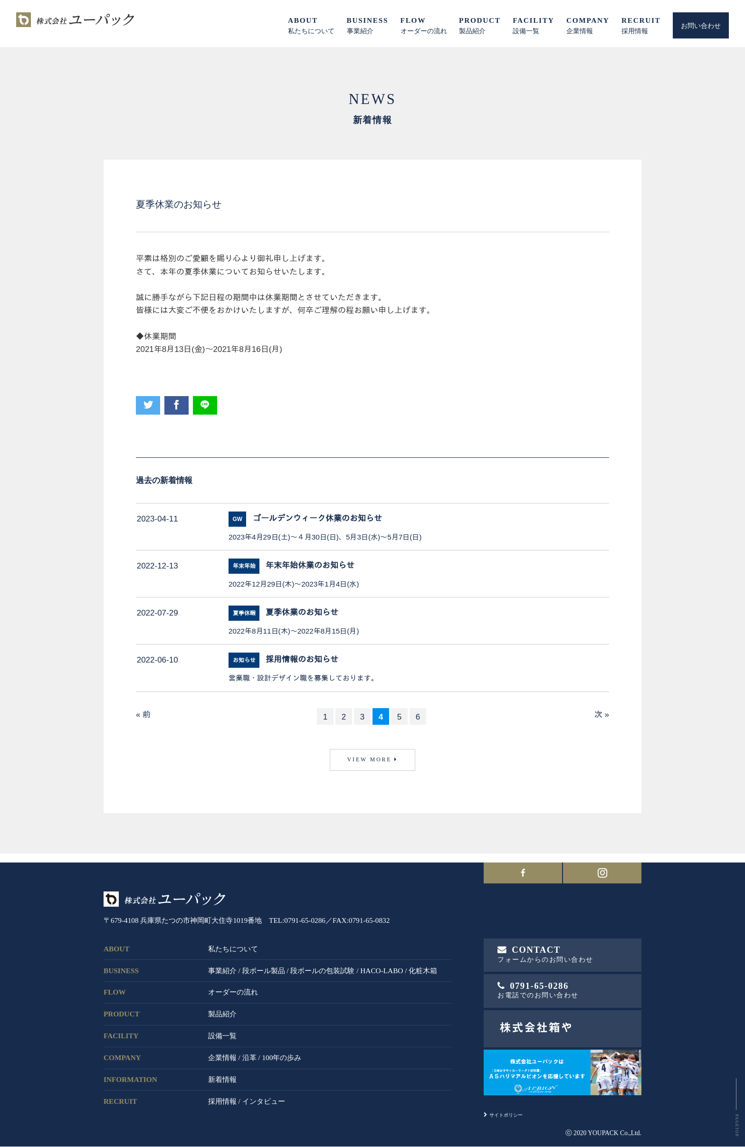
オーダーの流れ (233, 989)
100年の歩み (281, 1054)
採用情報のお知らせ (302, 659)
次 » (601, 714)
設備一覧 (222, 1032)
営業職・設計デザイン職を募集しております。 (303, 678)
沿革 (249, 1054)
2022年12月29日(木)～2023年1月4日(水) (294, 584)
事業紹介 (222, 967)
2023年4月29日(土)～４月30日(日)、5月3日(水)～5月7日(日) (325, 537)
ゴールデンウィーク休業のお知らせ (317, 518)
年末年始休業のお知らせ (310, 565)
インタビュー (263, 1097)
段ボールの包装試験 (322, 967)
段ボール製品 (263, 967)
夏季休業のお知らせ (302, 612)
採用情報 (222, 1097)
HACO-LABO (381, 967)
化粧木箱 (423, 967)
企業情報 (222, 1054)
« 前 (143, 714)
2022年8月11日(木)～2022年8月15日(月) (294, 631)
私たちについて (233, 945)
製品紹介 (222, 1010)
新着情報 (222, 1075)
